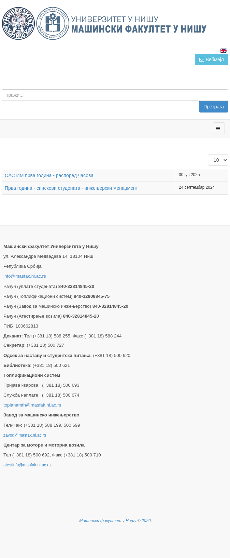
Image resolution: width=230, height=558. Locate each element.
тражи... (228, 89)
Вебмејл (211, 59)
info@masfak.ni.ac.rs (24, 276)
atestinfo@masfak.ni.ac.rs (27, 465)
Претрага (213, 106)
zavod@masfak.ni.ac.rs (24, 435)
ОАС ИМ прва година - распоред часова (49, 175)
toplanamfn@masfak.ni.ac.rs (32, 405)
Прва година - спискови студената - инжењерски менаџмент (71, 188)
